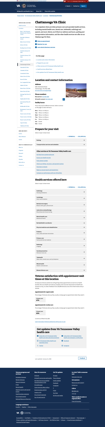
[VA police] (25, 159)
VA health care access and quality (43, 378)
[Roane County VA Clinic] (25, 119)
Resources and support (78, 382)
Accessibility (19, 418)
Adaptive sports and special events (23, 390)
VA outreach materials (40, 395)
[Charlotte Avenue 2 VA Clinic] (25, 56)
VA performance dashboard (74, 420)
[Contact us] (25, 165)
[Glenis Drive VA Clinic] (25, 91)
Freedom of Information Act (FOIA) (41, 418)
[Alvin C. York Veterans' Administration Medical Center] (25, 33)
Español (18, 407)
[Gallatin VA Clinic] (25, 85)
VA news (55, 375)
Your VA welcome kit (39, 397)
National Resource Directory (23, 399)
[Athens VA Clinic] (25, 45)
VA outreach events (21, 396)
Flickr (54, 390)
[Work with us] (25, 162)
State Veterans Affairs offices (41, 387)
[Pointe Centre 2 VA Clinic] (25, 116)
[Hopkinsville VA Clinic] (25, 98)
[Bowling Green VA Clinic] (25, 48)
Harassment (56, 418)
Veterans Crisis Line (77, 377)
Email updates (57, 380)
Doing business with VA (40, 390)
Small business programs (22, 394)
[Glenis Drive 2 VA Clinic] (25, 88)
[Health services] (25, 25)
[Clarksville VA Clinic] (25, 67)
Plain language (81, 418)
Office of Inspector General (68, 418)
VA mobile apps (38, 385)
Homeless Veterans (21, 377)
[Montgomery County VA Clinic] (25, 110)
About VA (38, 11)
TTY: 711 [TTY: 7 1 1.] (74, 393)
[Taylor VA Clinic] (25, 122)
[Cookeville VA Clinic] (25, 73)
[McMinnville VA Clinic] (25, 106)
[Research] (25, 153)
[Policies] (25, 156)
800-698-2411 (75, 391)
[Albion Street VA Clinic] (25, 42)
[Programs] (25, 150)
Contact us (76, 6)
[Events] (25, 133)
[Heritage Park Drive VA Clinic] (25, 95)
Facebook (55, 383)
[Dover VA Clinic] (25, 79)
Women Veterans (20, 380)
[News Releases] (25, 136)
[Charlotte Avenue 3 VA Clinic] (25, 60)
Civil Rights (28, 418)
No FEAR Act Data (54, 420)
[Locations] (25, 28)
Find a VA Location (50, 11)
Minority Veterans (20, 382)
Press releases (57, 378)
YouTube (55, 393)
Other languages (32, 407)
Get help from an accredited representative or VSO (41, 381)
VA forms (36, 375)
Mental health (19, 387)
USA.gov (63, 420)
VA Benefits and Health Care (25, 11)
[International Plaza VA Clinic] (25, 102)
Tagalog (24, 407)
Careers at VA (37, 392)
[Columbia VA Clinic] (25, 70)
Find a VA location (76, 401)
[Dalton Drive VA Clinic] (25, 76)
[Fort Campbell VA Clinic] (25, 82)
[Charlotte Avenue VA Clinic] (25, 51)
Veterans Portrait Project (23, 422)
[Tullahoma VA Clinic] (25, 125)
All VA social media (58, 395)
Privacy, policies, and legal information (26, 420)
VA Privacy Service (43, 420)
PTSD (17, 385)
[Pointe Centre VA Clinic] (25, 113)
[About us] (25, 147)
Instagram (55, 385)
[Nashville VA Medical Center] (25, 38)
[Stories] (25, 139)
